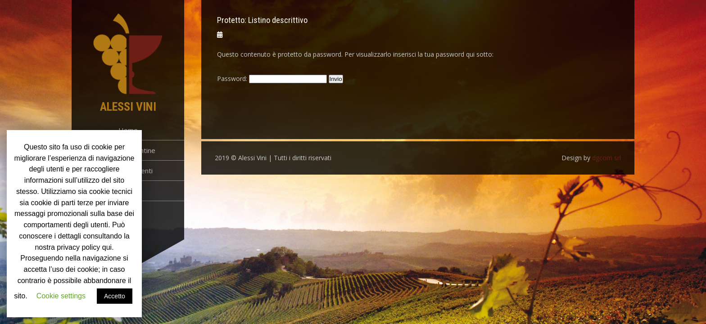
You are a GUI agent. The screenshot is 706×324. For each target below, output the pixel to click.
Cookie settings (61, 296)
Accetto (114, 296)
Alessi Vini (128, 106)
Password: (272, 78)
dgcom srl (606, 157)
